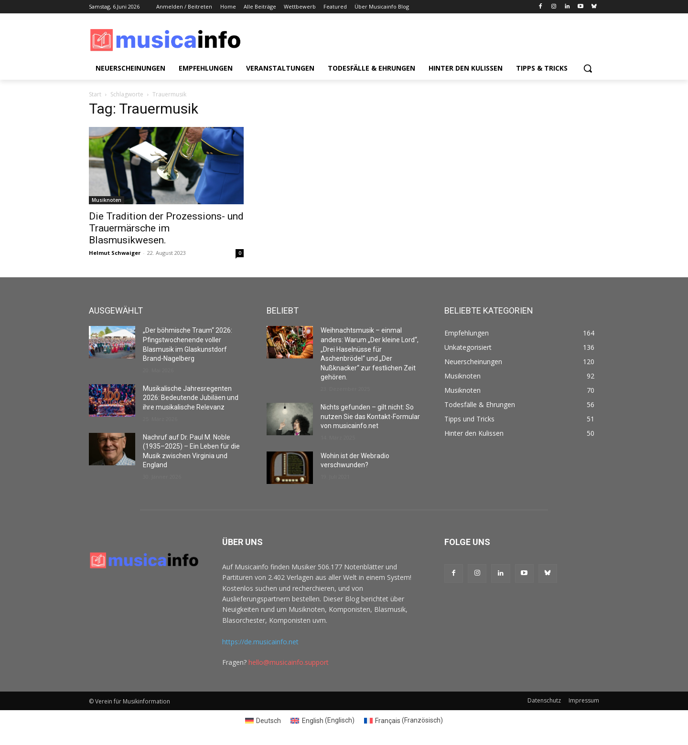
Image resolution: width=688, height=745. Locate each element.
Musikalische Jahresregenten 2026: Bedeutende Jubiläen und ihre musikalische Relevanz (190, 398)
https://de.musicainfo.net (260, 641)
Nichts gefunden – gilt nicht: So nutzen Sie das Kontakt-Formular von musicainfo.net (370, 416)
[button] (587, 68)
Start (95, 94)
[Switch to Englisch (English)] (322, 720)
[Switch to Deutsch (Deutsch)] (263, 720)
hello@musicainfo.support (288, 662)
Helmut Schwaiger (114, 252)
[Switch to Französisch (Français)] (403, 720)
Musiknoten (106, 200)
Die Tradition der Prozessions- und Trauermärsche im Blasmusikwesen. (166, 228)
